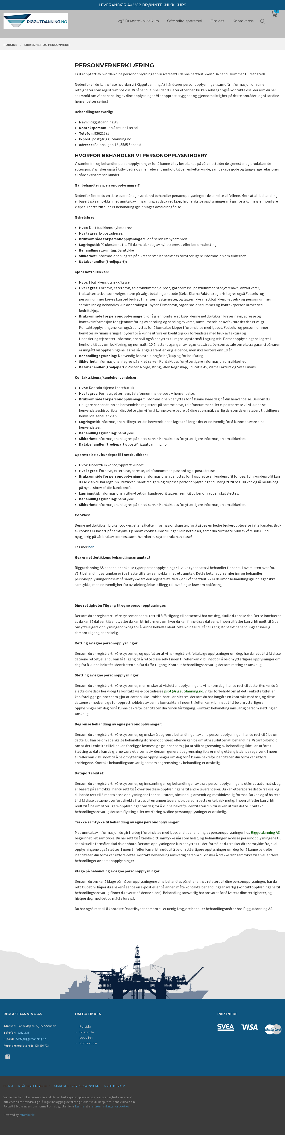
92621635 (23, 1033)
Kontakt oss (88, 1043)
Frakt (8, 1086)
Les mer (80, 1106)
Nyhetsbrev (114, 1086)
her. (91, 547)
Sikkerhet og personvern (76, 1086)
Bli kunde (86, 1032)
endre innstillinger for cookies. (110, 1106)
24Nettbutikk (27, 1115)
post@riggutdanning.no (31, 1039)
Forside (85, 1026)
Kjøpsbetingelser (34, 1086)
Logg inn (86, 1037)
